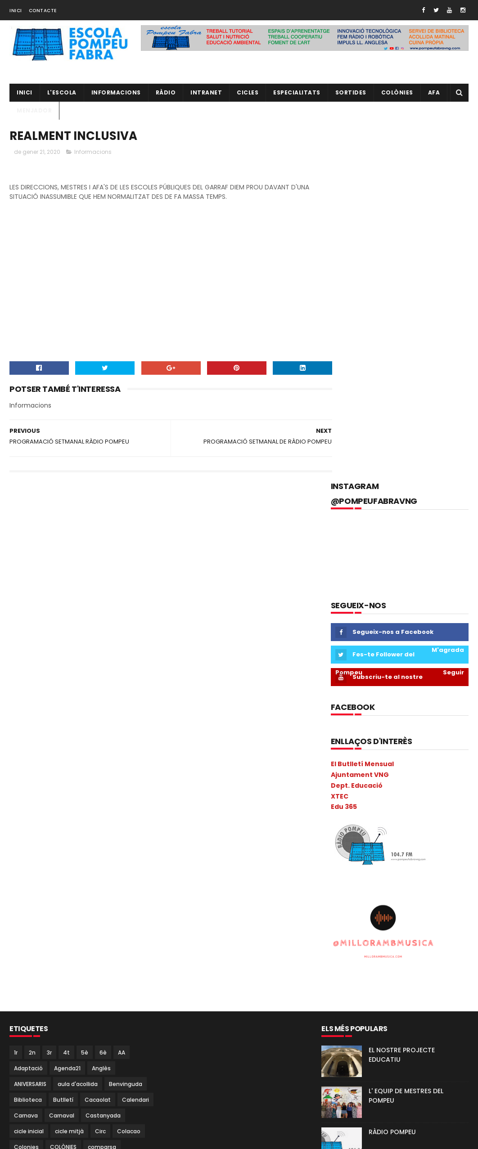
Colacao (128, 778)
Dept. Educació (357, 433)
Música (121, 951)
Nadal (22, 967)
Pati (76, 983)
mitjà (92, 951)
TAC (53, 1093)
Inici (15, 10)
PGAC (123, 983)
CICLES (247, 92)
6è (103, 699)
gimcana (66, 857)
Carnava (26, 762)
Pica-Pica (27, 998)
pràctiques (82, 1030)
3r (49, 699)
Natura (50, 967)
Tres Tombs (30, 1109)
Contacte (43, 10)
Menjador (34, 110)
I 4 (96, 872)
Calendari (135, 746)
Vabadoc (71, 1109)
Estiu (124, 841)
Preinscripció (125, 1030)
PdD (98, 983)
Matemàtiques (112, 920)
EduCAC (58, 825)
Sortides (350, 92)
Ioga (91, 904)
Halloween (67, 872)
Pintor (59, 998)
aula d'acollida (78, 731)
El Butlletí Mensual (362, 411)
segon (87, 1077)
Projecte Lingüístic (39, 1061)
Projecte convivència (43, 1046)
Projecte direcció (106, 1046)
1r (16, 699)
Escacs (126, 825)
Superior (25, 1093)
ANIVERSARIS (30, 731)
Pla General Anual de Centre (53, 1014)
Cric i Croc (107, 809)
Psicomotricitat (97, 1061)
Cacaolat (98, 746)
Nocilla (80, 967)
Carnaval (61, 762)
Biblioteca (28, 746)
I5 (33, 888)
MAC (74, 920)
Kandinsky (122, 904)
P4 (17, 983)
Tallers (80, 1093)
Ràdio (137, 1061)
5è (84, 699)
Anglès (101, 715)
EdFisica (25, 825)
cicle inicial (29, 778)
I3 (113, 872)
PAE (55, 983)
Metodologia (31, 951)
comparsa (102, 794)
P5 (35, 983)
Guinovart (28, 872)
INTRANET (206, 92)
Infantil (89, 888)
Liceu (21, 920)
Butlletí (63, 746)
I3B (131, 872)
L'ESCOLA (62, 92)
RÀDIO (166, 92)
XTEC (339, 443)
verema (105, 1109)
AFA (434, 92)
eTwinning (28, 857)
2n (32, 699)
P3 (130, 967)
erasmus (93, 825)
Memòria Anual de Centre (49, 935)
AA (121, 699)
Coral (74, 809)
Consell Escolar (35, 809)
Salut (21, 1077)
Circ (100, 778)
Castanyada (103, 762)
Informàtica (30, 904)
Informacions (116, 92)
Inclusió (57, 888)
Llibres (47, 920)
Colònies (397, 92)
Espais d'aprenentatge (74, 841)
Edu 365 (344, 454)
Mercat (106, 935)
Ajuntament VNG (360, 422)
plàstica (115, 1014)
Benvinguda (125, 731)
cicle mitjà (69, 778)
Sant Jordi (53, 1077)
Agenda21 (67, 715)
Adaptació (28, 715)
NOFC (108, 967)
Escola (23, 841)
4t (66, 699)
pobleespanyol (34, 1030)
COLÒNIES (63, 794)
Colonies (26, 794)
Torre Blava (115, 1093)
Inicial (66, 904)
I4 (16, 888)
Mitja (67, 951)
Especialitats (296, 92)
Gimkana (102, 857)
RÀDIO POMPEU (392, 778)
